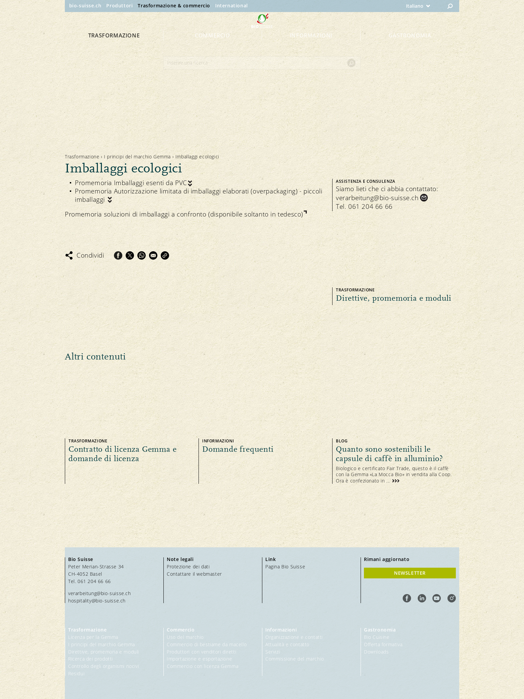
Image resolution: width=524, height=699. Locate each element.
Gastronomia (410, 47)
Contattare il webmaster (194, 574)
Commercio (212, 47)
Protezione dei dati (188, 566)
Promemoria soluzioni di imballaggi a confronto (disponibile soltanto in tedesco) (184, 214)
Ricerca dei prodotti (90, 659)
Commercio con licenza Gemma (202, 666)
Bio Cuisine (377, 637)
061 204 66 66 (370, 206)
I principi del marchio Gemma (137, 156)
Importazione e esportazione (199, 659)
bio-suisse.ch (85, 5)
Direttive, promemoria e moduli (103, 652)
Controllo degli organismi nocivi (103, 666)
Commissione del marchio (294, 659)
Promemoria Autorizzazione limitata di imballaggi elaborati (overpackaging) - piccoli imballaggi (198, 195)
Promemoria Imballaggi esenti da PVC (131, 183)
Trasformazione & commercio (174, 5)
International (231, 5)
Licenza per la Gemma (93, 637)
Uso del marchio (185, 637)
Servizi (272, 652)
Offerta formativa (383, 644)
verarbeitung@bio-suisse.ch (377, 197)
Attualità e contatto (287, 644)
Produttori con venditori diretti (201, 652)
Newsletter (410, 573)
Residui (76, 673)
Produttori (119, 5)
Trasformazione (114, 47)
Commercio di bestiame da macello (207, 644)
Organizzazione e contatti (294, 637)
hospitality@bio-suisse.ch (97, 600)
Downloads (376, 652)
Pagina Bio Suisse (285, 566)
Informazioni (311, 47)
